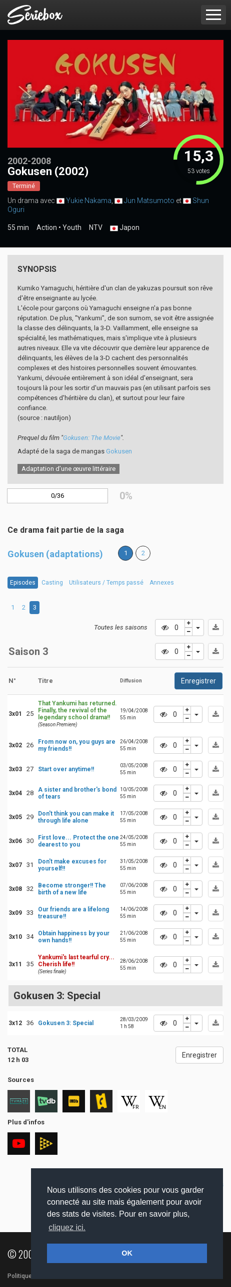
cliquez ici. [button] (67, 1227)
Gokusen (119, 451)
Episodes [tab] (23, 582)
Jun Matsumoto (149, 201)
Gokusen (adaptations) (55, 554)
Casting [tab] (52, 582)
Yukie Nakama (89, 201)
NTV (95, 227)
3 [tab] (34, 607)
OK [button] (127, 1253)
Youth (72, 227)
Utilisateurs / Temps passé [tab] (106, 582)
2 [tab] (24, 607)
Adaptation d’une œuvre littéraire (69, 468)
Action (46, 227)
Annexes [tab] (162, 582)
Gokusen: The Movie (91, 437)
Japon (125, 228)
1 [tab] (12, 607)
